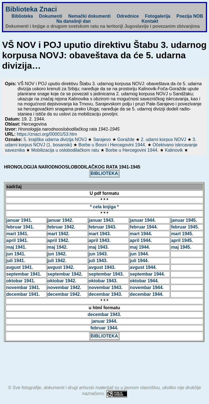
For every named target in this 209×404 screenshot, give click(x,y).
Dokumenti (50, 16)
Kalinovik (174, 150)
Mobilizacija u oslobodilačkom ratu (65, 150)
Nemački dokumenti (89, 16)
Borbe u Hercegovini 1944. (132, 150)
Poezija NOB (190, 16)
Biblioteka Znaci (31, 9)
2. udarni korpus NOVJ (164, 139)
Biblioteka (22, 16)
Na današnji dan (73, 21)
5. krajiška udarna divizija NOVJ (56, 139)
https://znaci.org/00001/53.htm (47, 134)
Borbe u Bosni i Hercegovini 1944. (112, 144)
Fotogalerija (157, 16)
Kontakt (150, 21)
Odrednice (128, 16)
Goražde (126, 139)
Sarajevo (102, 139)
